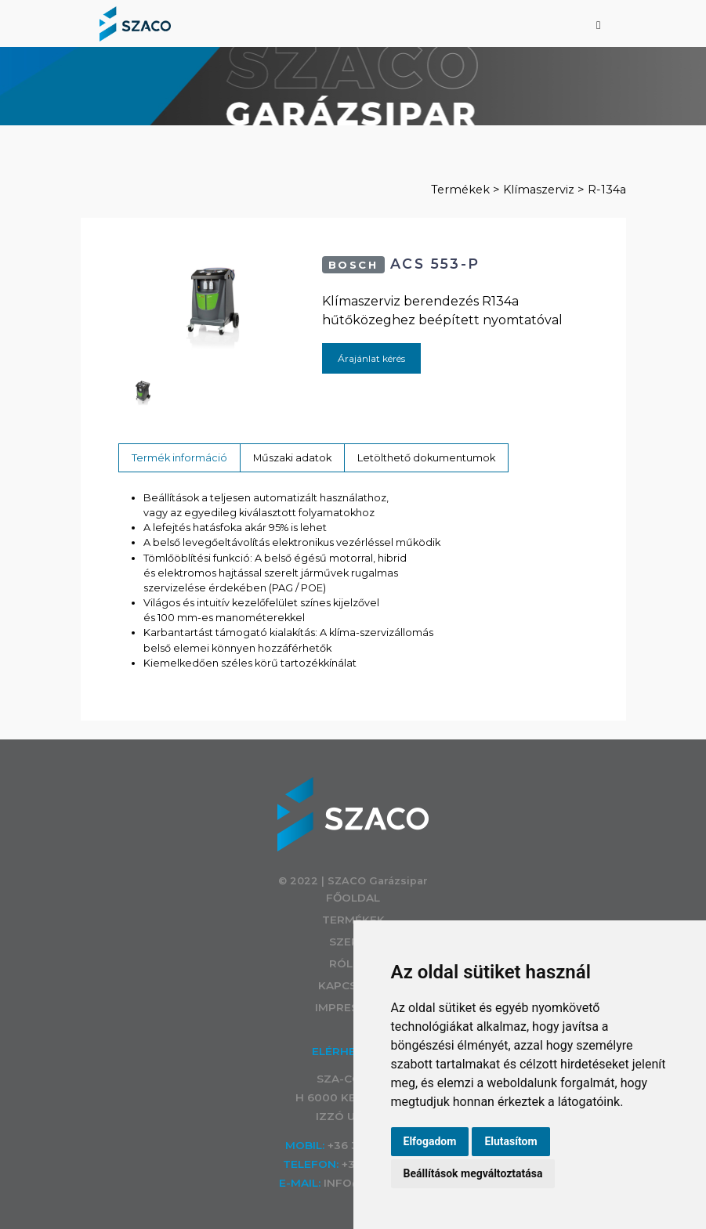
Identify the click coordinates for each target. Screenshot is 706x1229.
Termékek (460, 190)
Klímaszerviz (538, 190)
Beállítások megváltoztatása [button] (473, 1173)
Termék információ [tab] (179, 458)
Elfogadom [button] (430, 1141)
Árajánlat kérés (371, 358)
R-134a (607, 190)
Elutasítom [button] (510, 1141)
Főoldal (353, 897)
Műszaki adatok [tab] (292, 458)
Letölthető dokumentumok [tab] (426, 458)
